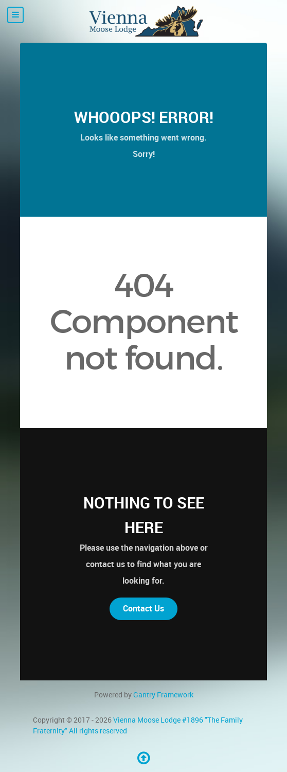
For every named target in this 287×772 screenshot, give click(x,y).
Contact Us (143, 608)
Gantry (163, 694)
